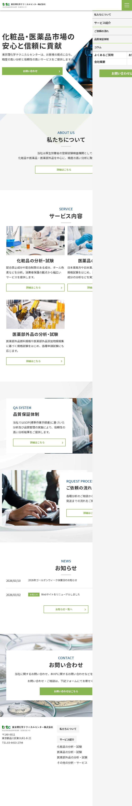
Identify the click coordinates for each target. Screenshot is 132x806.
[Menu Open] (127, 5)
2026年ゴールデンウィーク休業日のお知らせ (56, 583)
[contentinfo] (66, 766)
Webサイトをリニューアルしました (56, 597)
